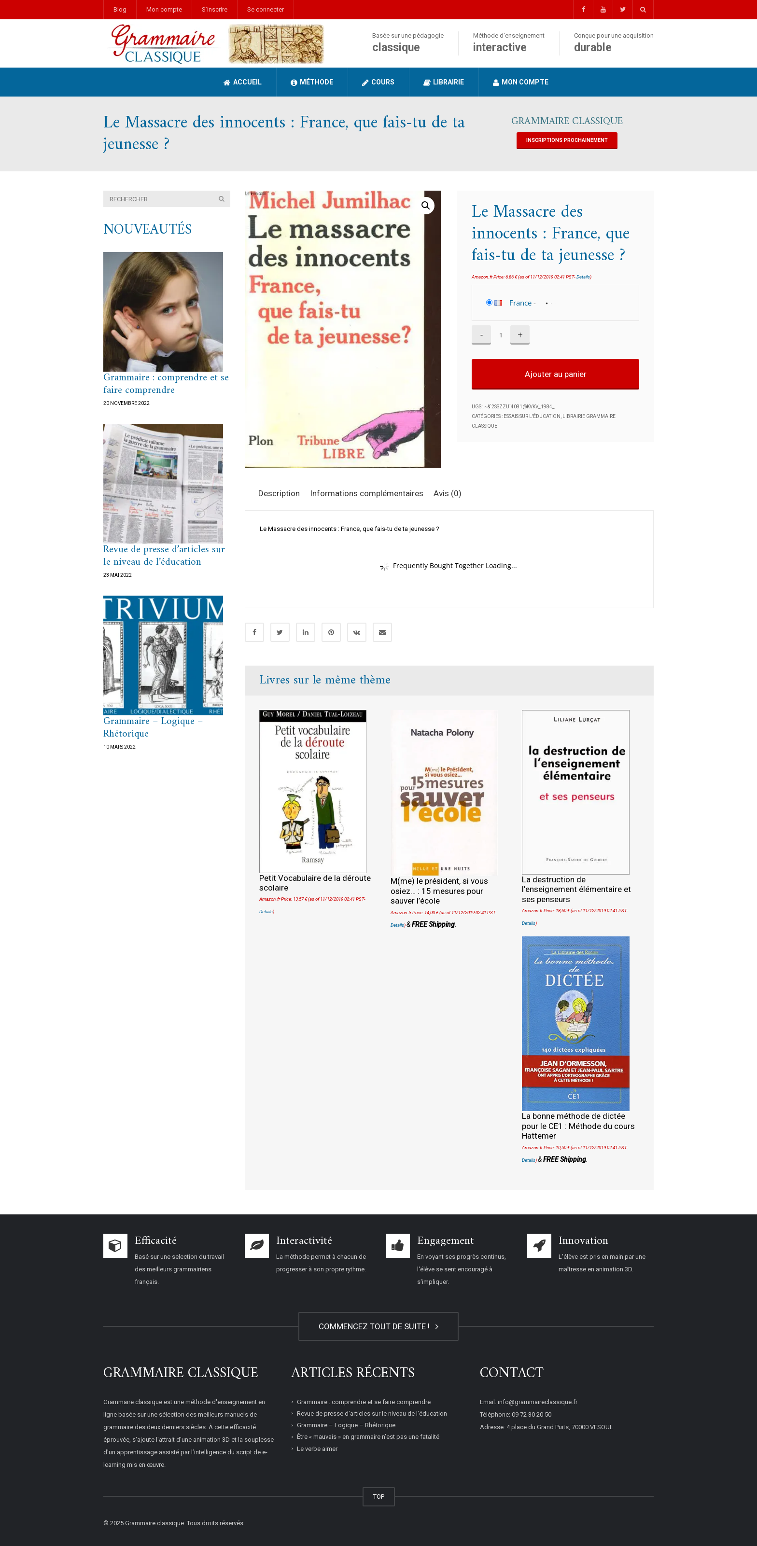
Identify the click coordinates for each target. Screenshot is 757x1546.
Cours (378, 82)
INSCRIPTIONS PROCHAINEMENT (567, 140)
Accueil (243, 82)
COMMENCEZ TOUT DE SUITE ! (378, 1326)
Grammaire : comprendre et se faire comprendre (166, 384)
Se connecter (265, 9)
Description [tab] (279, 493)
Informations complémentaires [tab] (366, 493)
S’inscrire (214, 9)
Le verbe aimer (317, 1448)
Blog (119, 9)
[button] (426, 205)
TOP (378, 1496)
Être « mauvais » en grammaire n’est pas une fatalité (368, 1436)
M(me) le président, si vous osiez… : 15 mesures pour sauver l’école (439, 890)
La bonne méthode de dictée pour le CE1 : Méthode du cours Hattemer (578, 1126)
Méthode (312, 82)
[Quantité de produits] (500, 335)
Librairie (443, 82)
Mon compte (164, 9)
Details (583, 276)
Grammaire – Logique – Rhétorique (153, 727)
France (520, 302)
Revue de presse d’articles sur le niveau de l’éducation (164, 556)
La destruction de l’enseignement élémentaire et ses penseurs (576, 889)
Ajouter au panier (556, 374)
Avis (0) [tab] (448, 493)
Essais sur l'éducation (532, 416)
